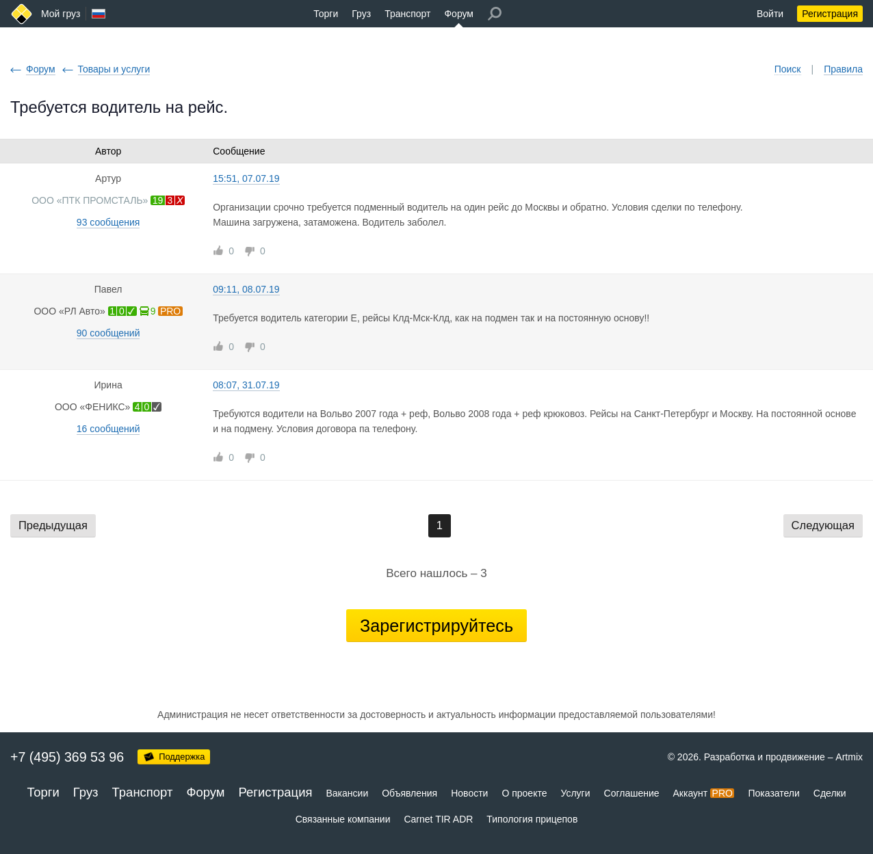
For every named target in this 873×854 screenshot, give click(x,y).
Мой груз (60, 13)
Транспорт (407, 13)
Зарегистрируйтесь (436, 625)
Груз (361, 13)
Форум (458, 13)
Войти (770, 13)
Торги (325, 13)
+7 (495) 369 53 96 (67, 756)
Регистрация (830, 13)
